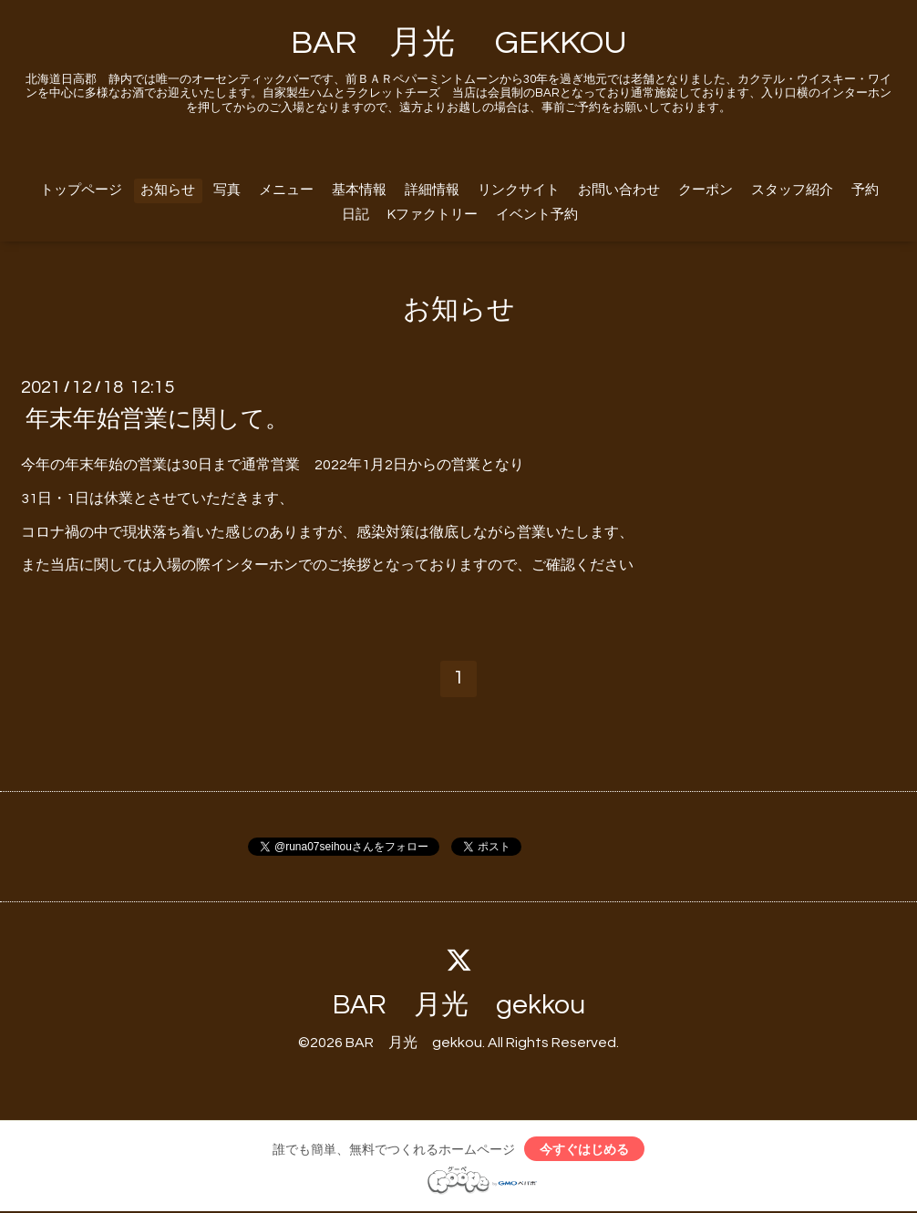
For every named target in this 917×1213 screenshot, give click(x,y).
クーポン (705, 190)
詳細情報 (432, 190)
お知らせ (167, 190)
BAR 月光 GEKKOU (459, 43)
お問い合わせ (619, 190)
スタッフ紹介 (792, 190)
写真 (227, 190)
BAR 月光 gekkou (459, 1005)
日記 (355, 214)
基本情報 (359, 190)
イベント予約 (537, 214)
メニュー (286, 190)
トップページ (81, 190)
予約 (865, 190)
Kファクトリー (432, 214)
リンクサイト (519, 190)
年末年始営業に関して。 (157, 419)
